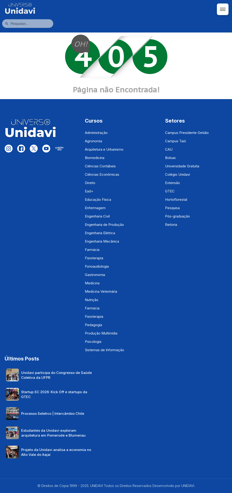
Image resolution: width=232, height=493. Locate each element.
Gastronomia (95, 274)
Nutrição (91, 300)
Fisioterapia (94, 258)
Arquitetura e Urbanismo (104, 149)
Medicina (92, 283)
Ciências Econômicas (102, 174)
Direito (90, 183)
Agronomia (93, 141)
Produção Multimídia (101, 333)
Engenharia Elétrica (100, 233)
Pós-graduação (177, 216)
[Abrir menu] (223, 9)
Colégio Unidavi (177, 174)
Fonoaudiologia (97, 266)
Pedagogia (93, 325)
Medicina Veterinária (101, 291)
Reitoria (171, 224)
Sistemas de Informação (104, 350)
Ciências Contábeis (100, 166)
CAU (168, 149)
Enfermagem (95, 208)
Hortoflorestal (176, 199)
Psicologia (93, 341)
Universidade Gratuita (182, 166)
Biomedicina (94, 158)
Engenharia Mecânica (102, 241)
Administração (96, 132)
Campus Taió (175, 141)
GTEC (170, 191)
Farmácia (92, 249)
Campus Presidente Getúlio (187, 132)
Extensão (172, 183)
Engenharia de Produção (104, 224)
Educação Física (98, 199)
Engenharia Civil (97, 216)
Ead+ (89, 191)
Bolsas (170, 158)
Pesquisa (172, 208)
